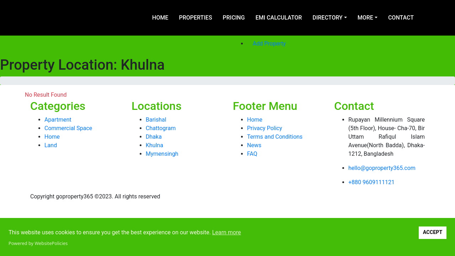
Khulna (154, 145)
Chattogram (161, 128)
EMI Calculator (279, 17)
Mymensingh (162, 153)
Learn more (226, 232)
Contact (401, 17)
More (365, 17)
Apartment (57, 119)
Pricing (234, 17)
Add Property (269, 43)
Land (50, 145)
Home (160, 17)
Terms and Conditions (275, 136)
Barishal (156, 119)
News (254, 145)
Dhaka (154, 136)
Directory (327, 17)
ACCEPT (433, 232)
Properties (195, 17)
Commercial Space (68, 128)
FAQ (252, 153)
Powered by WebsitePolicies (38, 243)
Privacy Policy (264, 128)
